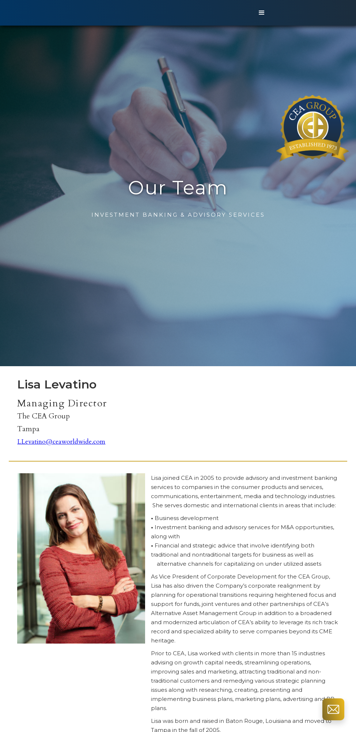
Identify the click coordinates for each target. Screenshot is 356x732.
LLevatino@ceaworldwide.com (61, 441)
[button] (262, 13)
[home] (125, 13)
